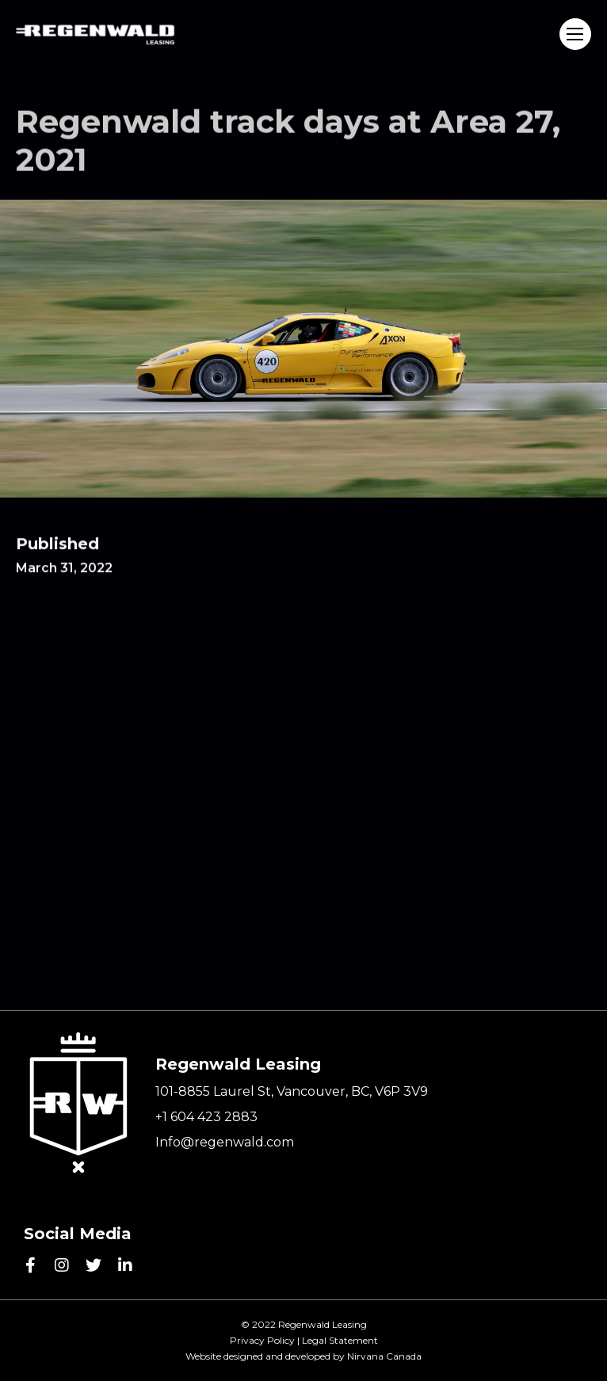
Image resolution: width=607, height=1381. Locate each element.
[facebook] (30, 1265)
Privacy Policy (262, 1340)
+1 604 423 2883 (206, 1116)
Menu (575, 34)
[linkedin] (125, 1265)
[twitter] (93, 1265)
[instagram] (62, 1265)
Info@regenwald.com (224, 1142)
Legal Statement (340, 1340)
